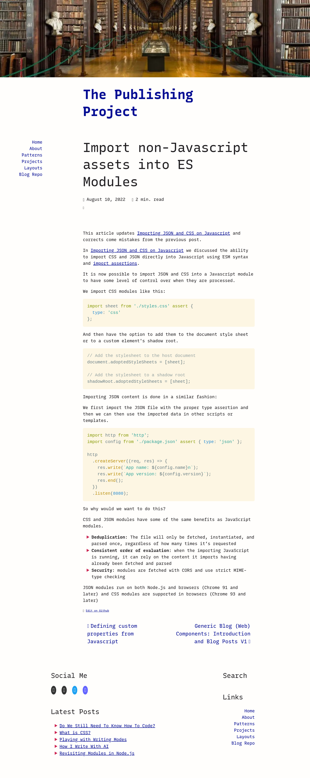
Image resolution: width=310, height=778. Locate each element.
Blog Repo (30, 174)
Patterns (32, 155)
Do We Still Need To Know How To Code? (107, 725)
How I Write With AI (84, 746)
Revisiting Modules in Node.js (97, 753)
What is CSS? (75, 732)
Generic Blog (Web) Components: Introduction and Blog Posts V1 (213, 634)
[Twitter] (74, 690)
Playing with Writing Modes (93, 739)
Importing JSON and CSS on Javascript (183, 233)
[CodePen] (64, 690)
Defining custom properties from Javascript (112, 634)
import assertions (115, 263)
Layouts (33, 167)
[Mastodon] (85, 690)
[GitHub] (53, 690)
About (35, 148)
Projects (32, 161)
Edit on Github (97, 610)
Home (37, 142)
